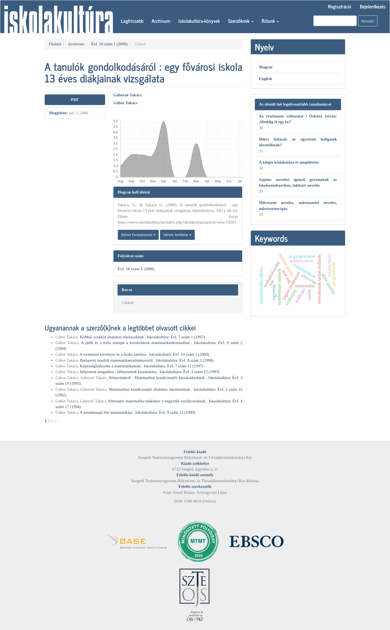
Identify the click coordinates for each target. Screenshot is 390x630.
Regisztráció (339, 6)
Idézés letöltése (177, 235)
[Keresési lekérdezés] (335, 20)
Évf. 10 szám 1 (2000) (109, 44)
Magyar (266, 67)
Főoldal (55, 44)
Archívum (161, 21)
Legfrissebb (132, 21)
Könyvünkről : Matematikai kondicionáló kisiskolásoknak (157, 378)
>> (56, 421)
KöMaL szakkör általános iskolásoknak (112, 337)
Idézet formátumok (138, 235)
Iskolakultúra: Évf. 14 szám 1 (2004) (179, 354)
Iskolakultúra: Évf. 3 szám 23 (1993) (189, 372)
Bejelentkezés (373, 6)
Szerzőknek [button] (240, 21)
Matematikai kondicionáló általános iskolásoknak (150, 389)
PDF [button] (75, 99)
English (265, 79)
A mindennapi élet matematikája (106, 412)
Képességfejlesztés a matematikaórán (111, 366)
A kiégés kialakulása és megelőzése (289, 162)
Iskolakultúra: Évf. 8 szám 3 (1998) (184, 360)
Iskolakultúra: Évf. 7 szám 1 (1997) (176, 337)
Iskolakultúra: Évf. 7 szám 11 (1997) (173, 366)
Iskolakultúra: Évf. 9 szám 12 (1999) (165, 412)
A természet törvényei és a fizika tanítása (113, 354)
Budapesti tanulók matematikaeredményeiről (117, 360)
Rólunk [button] (270, 21)
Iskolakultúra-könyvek (199, 21)
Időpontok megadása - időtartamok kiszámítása (119, 372)
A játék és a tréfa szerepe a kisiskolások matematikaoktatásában (136, 343)
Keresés (368, 20)
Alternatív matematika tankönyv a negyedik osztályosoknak (157, 401)
